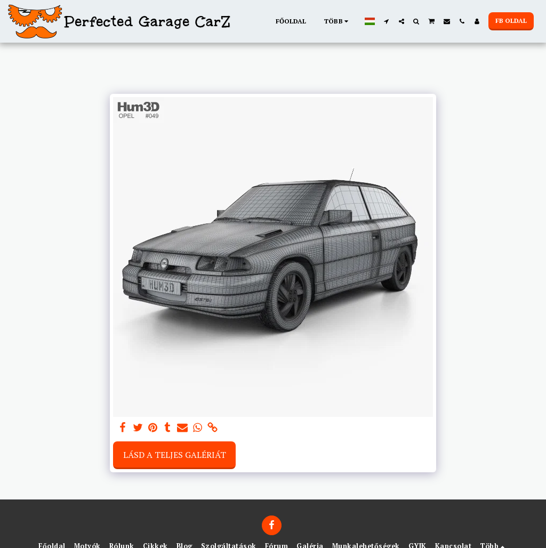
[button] (387, 21)
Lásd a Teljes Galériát (174, 455)
